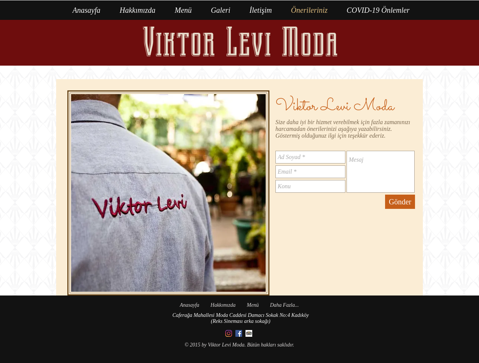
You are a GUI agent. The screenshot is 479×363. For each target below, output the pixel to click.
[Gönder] (400, 202)
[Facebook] (238, 333)
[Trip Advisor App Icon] (248, 333)
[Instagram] (228, 333)
